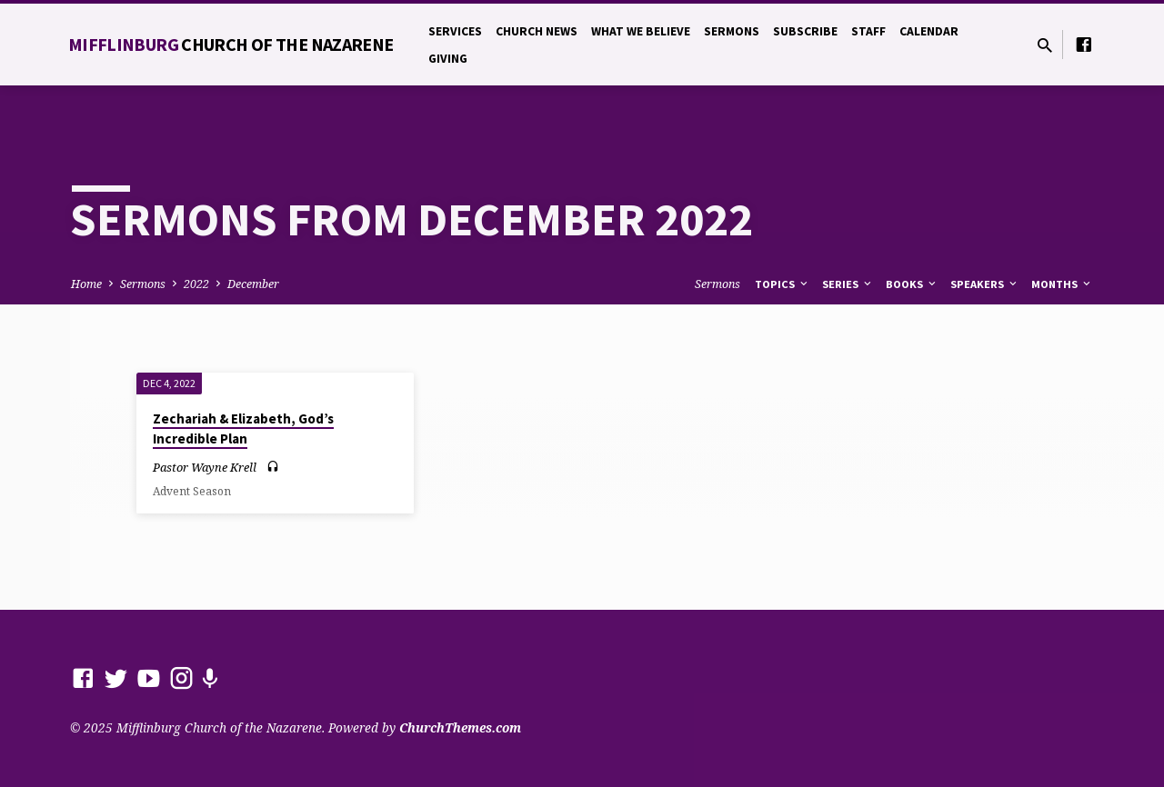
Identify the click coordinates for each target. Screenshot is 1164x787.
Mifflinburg (231, 44)
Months (1062, 284)
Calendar (928, 31)
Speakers (984, 284)
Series (848, 284)
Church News (536, 31)
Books (912, 284)
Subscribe (805, 31)
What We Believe (640, 31)
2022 (196, 284)
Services (455, 31)
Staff (868, 31)
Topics (782, 284)
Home (86, 284)
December (253, 284)
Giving (447, 58)
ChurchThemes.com (460, 727)
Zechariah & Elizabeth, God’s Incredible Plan (243, 429)
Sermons (731, 31)
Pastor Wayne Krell (204, 467)
